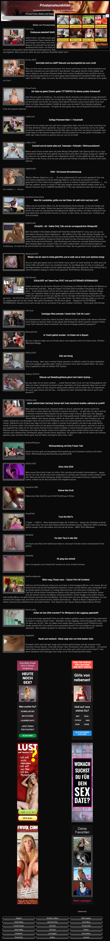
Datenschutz (82, 911)
